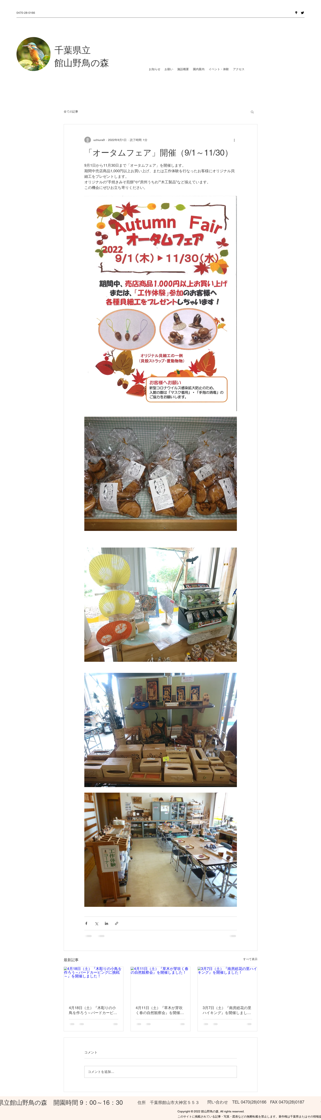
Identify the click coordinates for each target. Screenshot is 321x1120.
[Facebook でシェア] (86, 923)
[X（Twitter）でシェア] (96, 923)
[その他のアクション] (234, 139)
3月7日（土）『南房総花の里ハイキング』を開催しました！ (227, 1010)
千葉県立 (72, 50)
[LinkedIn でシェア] (106, 923)
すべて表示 (250, 959)
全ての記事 (71, 111)
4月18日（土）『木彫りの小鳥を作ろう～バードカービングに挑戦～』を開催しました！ (93, 1010)
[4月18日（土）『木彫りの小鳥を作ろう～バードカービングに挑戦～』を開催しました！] (93, 983)
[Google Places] (296, 13)
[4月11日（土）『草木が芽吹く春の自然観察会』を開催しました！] (160, 983)
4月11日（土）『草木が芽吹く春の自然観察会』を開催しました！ (160, 1010)
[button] (252, 111)
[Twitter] (302, 13)
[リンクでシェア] (117, 923)
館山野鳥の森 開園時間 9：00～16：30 (66, 1102)
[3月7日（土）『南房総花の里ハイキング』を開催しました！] (227, 983)
